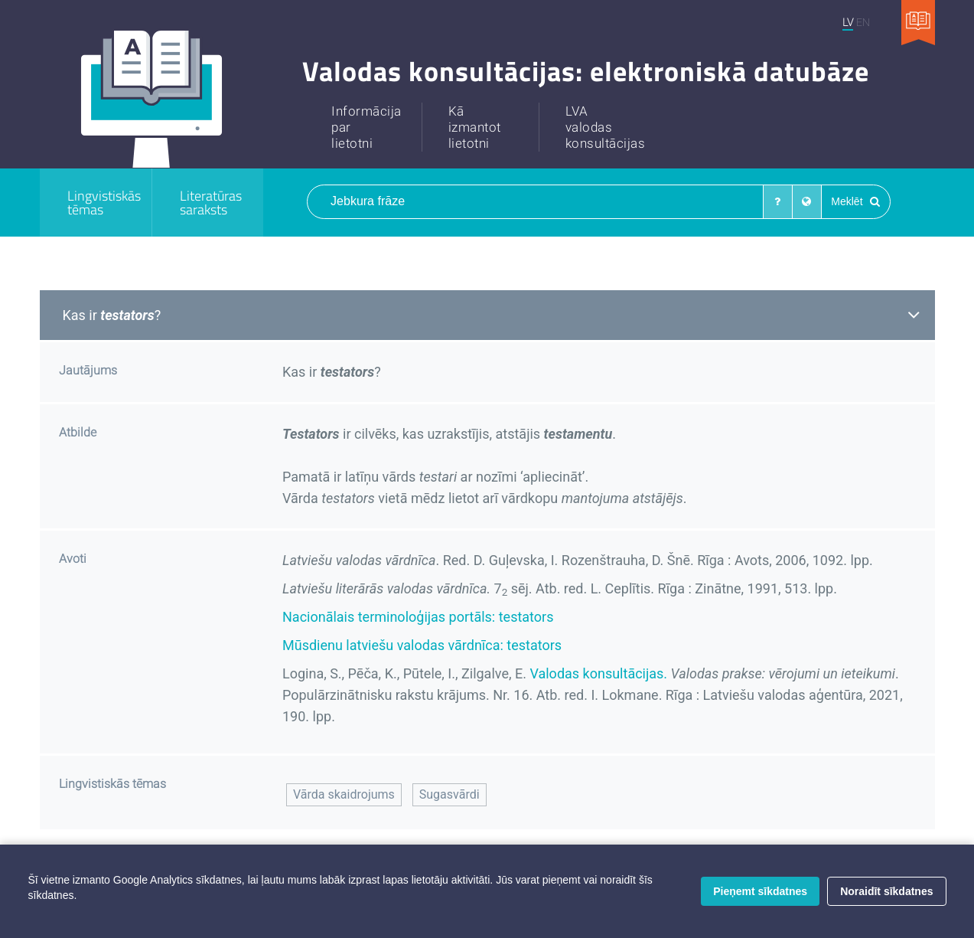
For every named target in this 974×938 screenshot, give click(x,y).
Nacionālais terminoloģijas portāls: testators (417, 617)
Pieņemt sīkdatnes (760, 891)
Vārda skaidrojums (344, 794)
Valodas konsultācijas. (598, 673)
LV (847, 22)
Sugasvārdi (449, 794)
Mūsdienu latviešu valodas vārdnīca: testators (422, 645)
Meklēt (855, 201)
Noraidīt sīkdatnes (886, 891)
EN (863, 22)
